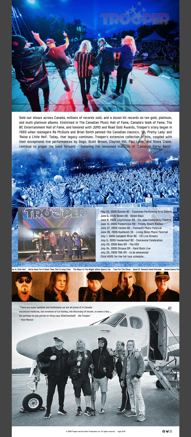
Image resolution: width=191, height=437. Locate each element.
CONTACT (49, 6)
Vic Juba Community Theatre (154, 220)
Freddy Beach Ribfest (150, 224)
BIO (23, 6)
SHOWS (34, 6)
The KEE (134, 244)
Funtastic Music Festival (147, 228)
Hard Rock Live (142, 248)
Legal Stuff (121, 431)
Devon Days (137, 216)
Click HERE (107, 256)
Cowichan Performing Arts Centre (152, 211)
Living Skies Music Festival (152, 232)
